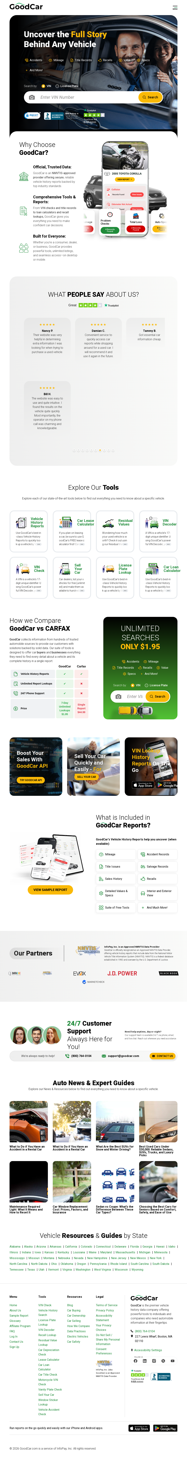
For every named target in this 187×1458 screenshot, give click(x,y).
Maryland (106, 1252)
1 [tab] (74, 450)
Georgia (147, 1246)
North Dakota (39, 1264)
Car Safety (73, 1341)
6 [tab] (95, 450)
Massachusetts (125, 1252)
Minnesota (160, 1252)
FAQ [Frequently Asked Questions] (12, 1331)
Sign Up (14, 1347)
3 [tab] (83, 450)
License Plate (69, 86)
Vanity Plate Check (50, 1389)
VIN (49, 86)
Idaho (171, 1246)
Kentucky (63, 1252)
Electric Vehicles (77, 1336)
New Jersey (118, 1258)
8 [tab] (104, 450)
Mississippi (17, 1258)
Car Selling (74, 1321)
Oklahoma (67, 1264)
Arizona (41, 1246)
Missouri (34, 1258)
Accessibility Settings (148, 1350)
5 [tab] (91, 450)
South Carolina (140, 1264)
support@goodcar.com (123, 1056)
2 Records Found (102, 229)
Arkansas (55, 1246)
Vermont (53, 1269)
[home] (26, 6)
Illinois (14, 1252)
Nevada (78, 1258)
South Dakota (160, 1264)
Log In (13, 1336)
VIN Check (44, 1305)
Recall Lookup (47, 1335)
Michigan (144, 1252)
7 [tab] (100, 450)
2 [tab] (78, 450)
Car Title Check (47, 1374)
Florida (134, 1246)
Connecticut (103, 1246)
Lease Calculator (48, 1359)
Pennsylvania (98, 1264)
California (71, 1246)
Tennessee (17, 1269)
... (41, 544)
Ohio (54, 1264)
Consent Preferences (104, 1351)
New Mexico (138, 1258)
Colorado (86, 1246)
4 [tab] (87, 450)
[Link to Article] (29, 1126)
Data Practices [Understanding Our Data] (76, 1331)
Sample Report (19, 1315)
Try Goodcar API (31, 780)
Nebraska (64, 1258)
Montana (48, 1258)
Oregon (81, 1264)
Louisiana (79, 1252)
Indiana (26, 1252)
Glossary (15, 1321)
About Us (15, 1310)
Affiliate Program (20, 1326)
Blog (70, 1305)
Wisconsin (121, 1269)
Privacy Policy (105, 1310)
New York (156, 1258)
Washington (83, 1269)
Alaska (28, 1246)
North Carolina (18, 1264)
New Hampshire (97, 1258)
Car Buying (73, 1310)
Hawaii (160, 1246)
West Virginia (102, 1269)
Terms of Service (107, 1305)
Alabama (15, 1246)
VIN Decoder (46, 1330)
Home (13, 1305)
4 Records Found (128, 230)
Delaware (120, 1246)
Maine (92, 1252)
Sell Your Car (86, 776)
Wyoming (137, 1269)
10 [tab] (113, 450)
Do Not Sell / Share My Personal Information (108, 1339)
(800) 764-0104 (81, 1056)
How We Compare (78, 1326)
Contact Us (162, 1056)
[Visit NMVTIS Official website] (104, 1364)
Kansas (49, 1252)
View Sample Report (50, 890)
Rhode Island (118, 1264)
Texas (31, 1269)
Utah (41, 1269)
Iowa (38, 1252)
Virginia (67, 1269)
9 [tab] (108, 450)
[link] (32, 116)
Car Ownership (76, 1315)
